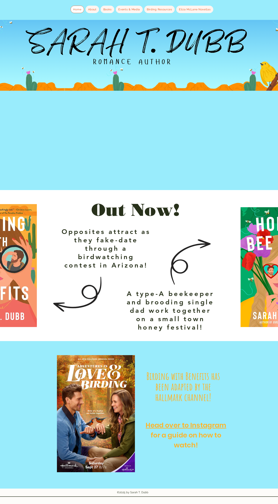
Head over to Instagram (186, 425)
